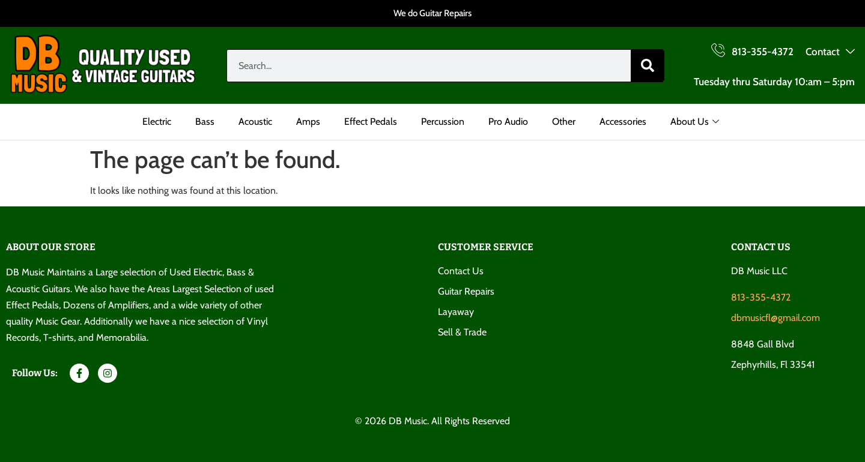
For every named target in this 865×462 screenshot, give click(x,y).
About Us (694, 121)
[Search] (647, 66)
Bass (204, 121)
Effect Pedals (370, 121)
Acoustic (255, 121)
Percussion (442, 121)
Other (563, 121)
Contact (830, 52)
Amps (308, 121)
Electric (156, 121)
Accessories (622, 121)
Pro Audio (508, 121)
